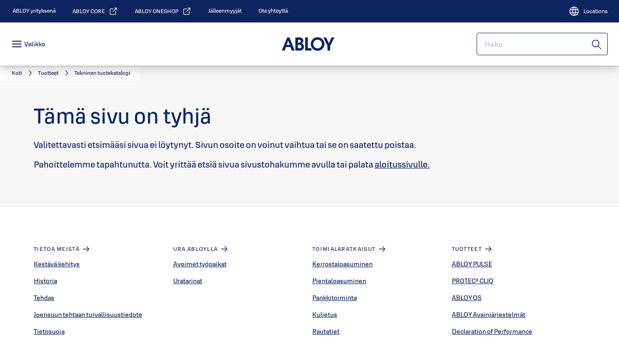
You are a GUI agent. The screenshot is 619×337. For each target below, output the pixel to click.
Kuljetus (324, 314)
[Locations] (588, 11)
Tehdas (44, 297)
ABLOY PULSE (472, 264)
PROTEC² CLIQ (473, 281)
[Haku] (597, 44)
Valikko (34, 44)
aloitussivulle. (402, 164)
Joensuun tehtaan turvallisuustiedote (88, 314)
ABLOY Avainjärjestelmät (488, 314)
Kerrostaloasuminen (342, 264)
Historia (45, 281)
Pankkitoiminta (334, 297)
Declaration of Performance (492, 331)
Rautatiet (325, 331)
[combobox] (542, 44)
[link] (34, 10)
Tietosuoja (49, 331)
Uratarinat (187, 281)
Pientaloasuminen (339, 281)
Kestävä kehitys (57, 264)
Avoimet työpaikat (200, 264)
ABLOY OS (467, 297)
